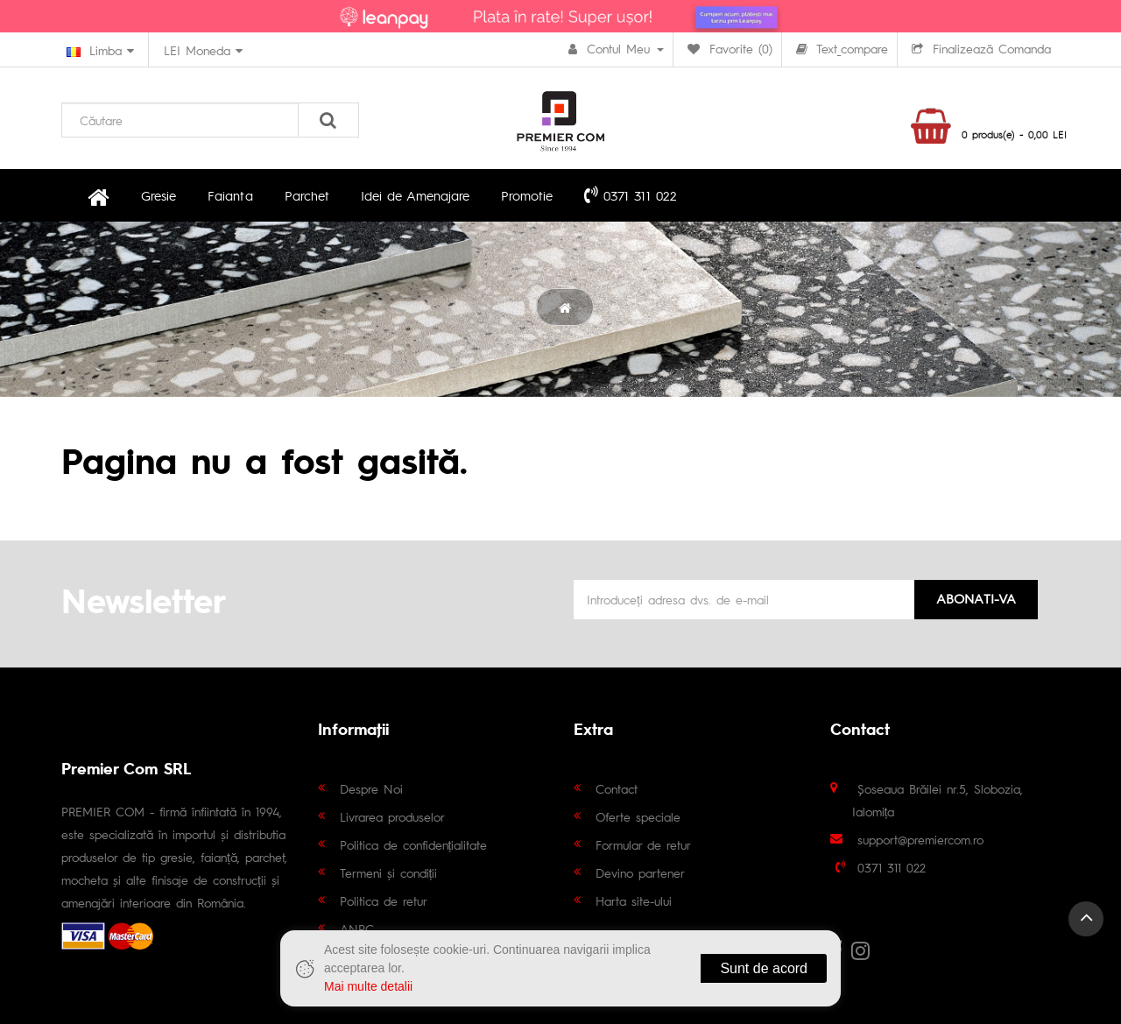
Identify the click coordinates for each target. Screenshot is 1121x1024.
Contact (617, 788)
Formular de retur (643, 844)
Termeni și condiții (389, 872)
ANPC (357, 928)
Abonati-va (976, 598)
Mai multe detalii (368, 986)
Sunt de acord (763, 968)
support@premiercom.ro (920, 839)
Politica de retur (383, 900)
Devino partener (640, 872)
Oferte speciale (638, 816)
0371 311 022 (629, 194)
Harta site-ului (634, 900)
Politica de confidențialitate (414, 844)
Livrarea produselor (392, 816)
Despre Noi (371, 788)
